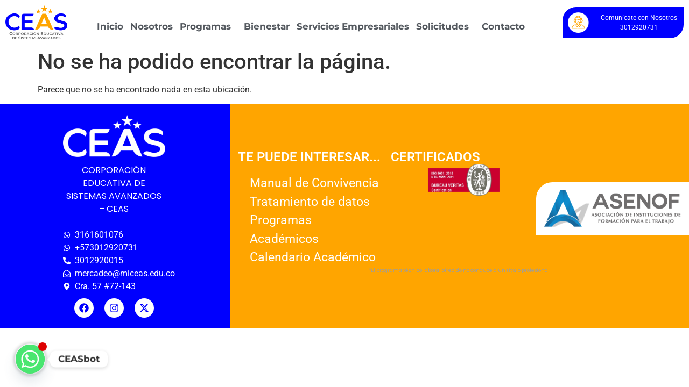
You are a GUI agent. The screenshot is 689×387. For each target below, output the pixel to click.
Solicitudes (442, 26)
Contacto (503, 26)
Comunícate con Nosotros (639, 18)
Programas (205, 26)
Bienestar (267, 26)
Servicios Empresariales (353, 26)
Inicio (110, 26)
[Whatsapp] (30, 359)
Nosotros (151, 26)
